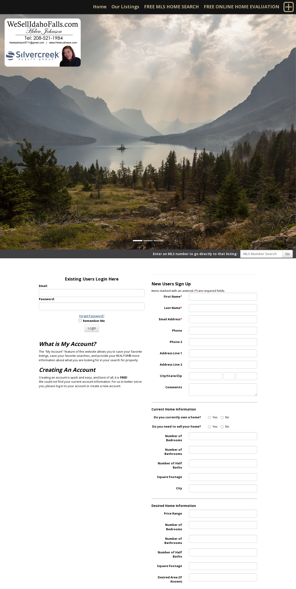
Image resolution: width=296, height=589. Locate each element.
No (225, 417)
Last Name (173, 308)
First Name (173, 296)
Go (287, 254)
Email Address (170, 319)
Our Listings (125, 6)
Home (100, 6)
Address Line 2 (171, 364)
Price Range (173, 513)
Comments (173, 387)
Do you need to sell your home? (176, 426)
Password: (47, 299)
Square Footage (169, 477)
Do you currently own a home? (177, 417)
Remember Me (92, 321)
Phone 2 (176, 342)
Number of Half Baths (170, 465)
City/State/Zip (171, 376)
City (179, 488)
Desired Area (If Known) (170, 579)
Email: (43, 286)
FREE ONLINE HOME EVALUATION (241, 6)
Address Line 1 (171, 353)
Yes (213, 417)
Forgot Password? (91, 316)
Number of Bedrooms (173, 438)
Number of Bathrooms (173, 451)
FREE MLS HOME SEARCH (171, 6)
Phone (177, 330)
